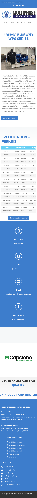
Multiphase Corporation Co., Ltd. (16, 493)
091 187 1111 (19, 2)
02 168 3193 (8, 2)
